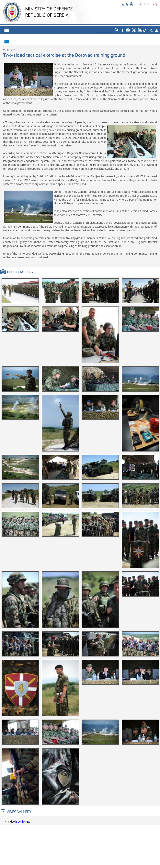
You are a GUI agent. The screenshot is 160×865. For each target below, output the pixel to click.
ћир (140, 4)
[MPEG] (26, 821)
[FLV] (18, 821)
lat (147, 4)
